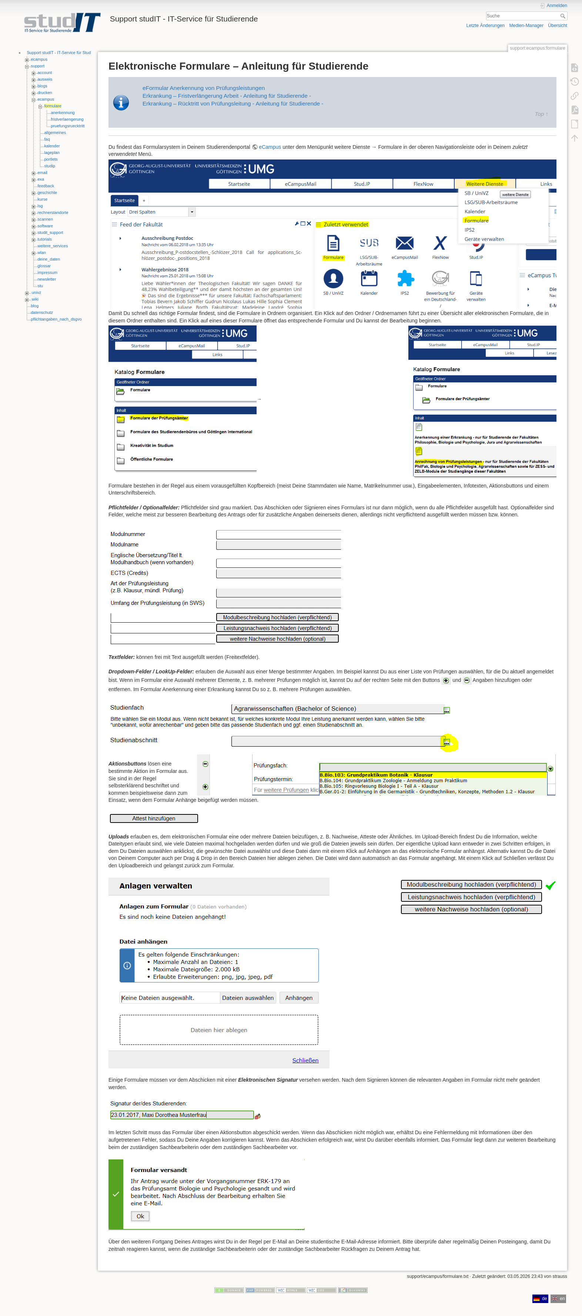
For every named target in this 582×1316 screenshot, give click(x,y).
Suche (563, 16)
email (42, 172)
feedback (46, 186)
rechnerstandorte (53, 212)
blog (35, 306)
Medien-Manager (526, 25)
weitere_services (53, 246)
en (558, 1298)
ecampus (39, 59)
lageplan (52, 152)
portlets (51, 159)
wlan (42, 252)
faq (47, 139)
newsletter (47, 279)
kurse (43, 199)
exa (41, 179)
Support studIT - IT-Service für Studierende (66, 52)
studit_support (50, 232)
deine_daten (49, 259)
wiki (35, 299)
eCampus (270, 147)
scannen (45, 219)
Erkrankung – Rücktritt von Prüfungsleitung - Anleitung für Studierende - (233, 103)
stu (40, 286)
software (45, 226)
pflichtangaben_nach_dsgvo (56, 319)
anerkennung (63, 112)
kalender (52, 146)
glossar (44, 266)
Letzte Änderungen (485, 25)
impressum (48, 272)
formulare (52, 106)
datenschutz (42, 312)
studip (49, 166)
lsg (40, 206)
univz (36, 292)
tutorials (45, 239)
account (45, 72)
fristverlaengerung (67, 119)
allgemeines (55, 132)
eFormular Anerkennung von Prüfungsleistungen (204, 88)
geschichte (47, 192)
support (38, 66)
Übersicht (557, 25)
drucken (45, 92)
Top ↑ (541, 114)
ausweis (45, 79)
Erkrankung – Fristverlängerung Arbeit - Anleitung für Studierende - (227, 96)
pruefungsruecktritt (68, 126)
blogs (42, 86)
